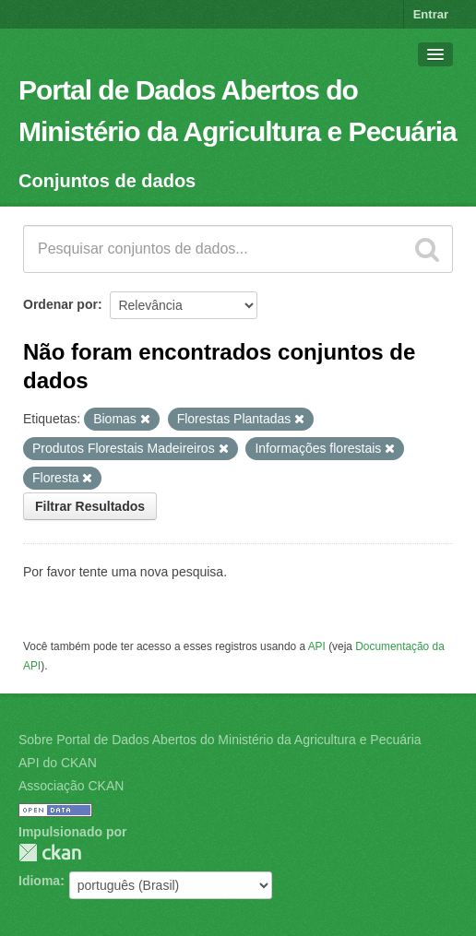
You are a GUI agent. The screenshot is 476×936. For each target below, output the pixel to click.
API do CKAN (57, 762)
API (317, 646)
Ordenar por (60, 304)
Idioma (39, 880)
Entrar (430, 14)
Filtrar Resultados (90, 506)
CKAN (49, 852)
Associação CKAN (71, 785)
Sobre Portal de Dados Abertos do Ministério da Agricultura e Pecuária (220, 739)
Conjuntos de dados (107, 181)
